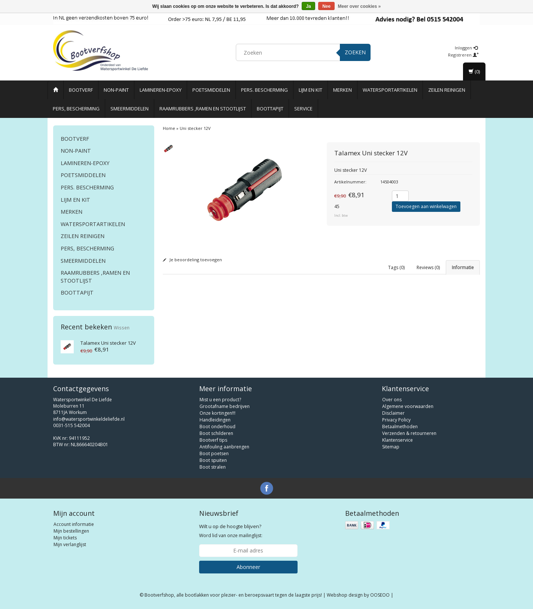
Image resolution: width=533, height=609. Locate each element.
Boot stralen (213, 467)
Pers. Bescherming (264, 89)
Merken (342, 89)
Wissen (122, 328)
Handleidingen (215, 420)
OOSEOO (380, 595)
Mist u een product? (220, 399)
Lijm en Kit (310, 89)
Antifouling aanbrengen (224, 447)
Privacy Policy (396, 420)
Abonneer (248, 566)
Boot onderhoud (217, 426)
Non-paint (116, 89)
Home (169, 128)
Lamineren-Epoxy (161, 89)
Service (303, 108)
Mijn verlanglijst (70, 544)
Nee (326, 6)
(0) (474, 71)
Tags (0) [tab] (396, 267)
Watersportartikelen (390, 89)
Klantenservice (397, 440)
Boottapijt (270, 108)
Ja (308, 6)
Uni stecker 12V (108, 342)
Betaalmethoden (400, 426)
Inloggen (466, 48)
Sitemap (390, 447)
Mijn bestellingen (71, 531)
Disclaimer (393, 413)
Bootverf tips (213, 440)
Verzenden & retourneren (409, 433)
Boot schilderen (216, 433)
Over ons (392, 399)
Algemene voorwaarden (407, 406)
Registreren (463, 55)
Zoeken (355, 52)
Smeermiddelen (129, 108)
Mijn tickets (65, 538)
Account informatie (74, 524)
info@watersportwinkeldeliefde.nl (89, 419)
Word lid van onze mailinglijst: (230, 531)
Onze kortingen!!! (217, 413)
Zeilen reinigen (446, 89)
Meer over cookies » (359, 6)
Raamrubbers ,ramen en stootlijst (202, 108)
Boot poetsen (214, 453)
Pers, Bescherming (76, 108)
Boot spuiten (213, 460)
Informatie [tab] (463, 267)
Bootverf (81, 89)
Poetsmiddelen (211, 89)
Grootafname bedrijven (225, 406)
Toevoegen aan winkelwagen (426, 206)
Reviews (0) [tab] (428, 267)
